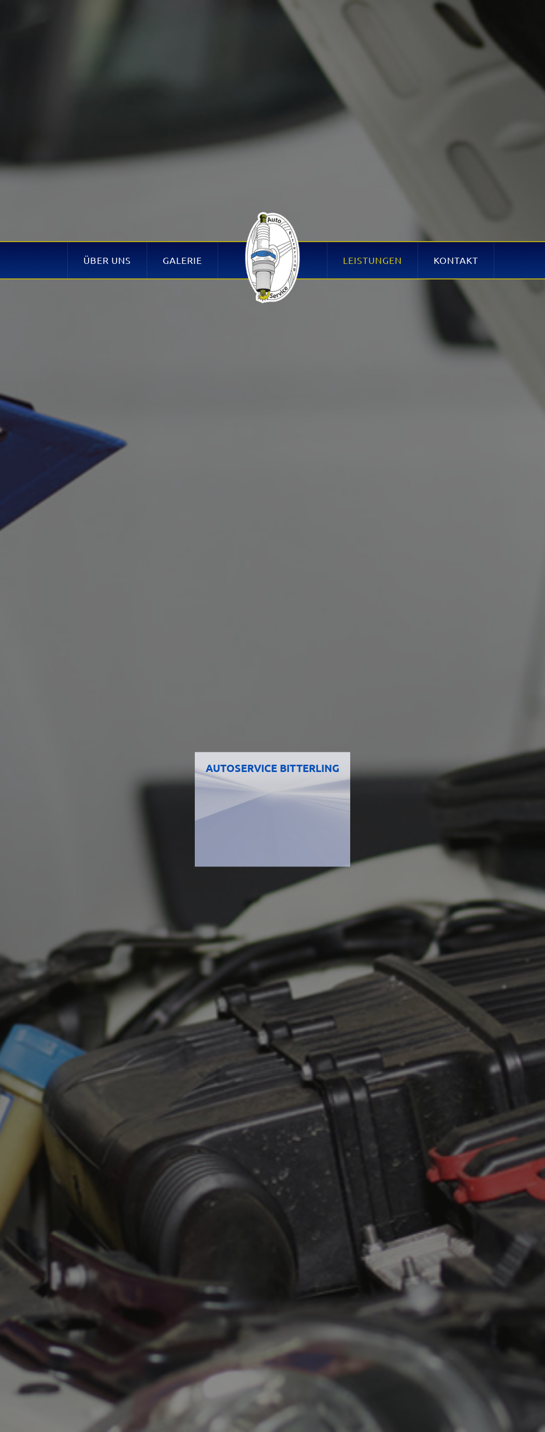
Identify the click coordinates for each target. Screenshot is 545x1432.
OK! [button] (437, 1413)
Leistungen (372, 70)
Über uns (107, 70)
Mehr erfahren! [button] (428, 1382)
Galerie (182, 70)
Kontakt (456, 70)
